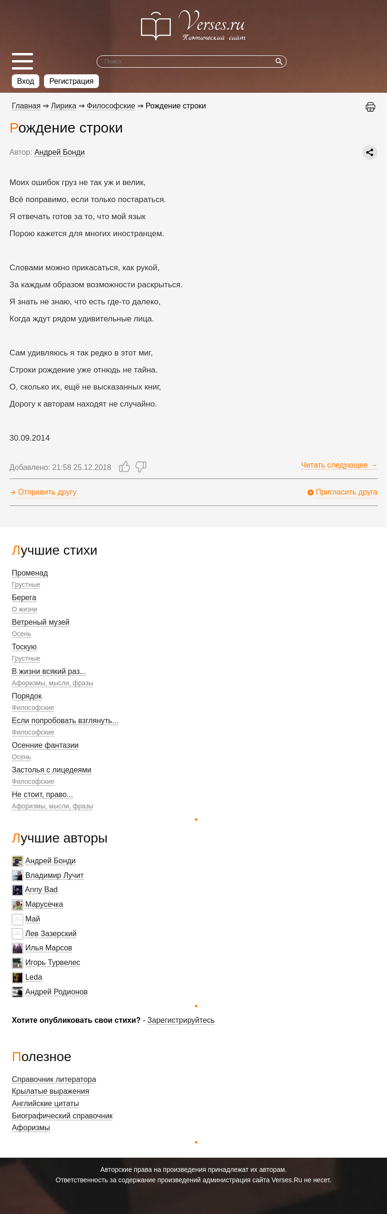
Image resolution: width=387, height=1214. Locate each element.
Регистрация (71, 81)
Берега (24, 598)
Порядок (27, 696)
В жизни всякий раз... (49, 671)
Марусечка (44, 904)
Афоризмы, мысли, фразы (52, 683)
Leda (33, 977)
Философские (33, 707)
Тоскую (24, 647)
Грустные (26, 584)
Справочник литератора (54, 1079)
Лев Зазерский (51, 934)
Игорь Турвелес (52, 962)
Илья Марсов (48, 948)
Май (32, 919)
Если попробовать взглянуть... (65, 721)
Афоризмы (31, 1128)
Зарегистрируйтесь (181, 1020)
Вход (25, 81)
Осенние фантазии (45, 745)
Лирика (64, 106)
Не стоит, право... (42, 794)
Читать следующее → (339, 465)
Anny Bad (41, 890)
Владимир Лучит (54, 875)
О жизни (24, 609)
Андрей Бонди (50, 861)
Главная (26, 106)
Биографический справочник (62, 1116)
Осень (21, 634)
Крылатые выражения (50, 1091)
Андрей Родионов (56, 992)
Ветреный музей (41, 622)
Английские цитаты (45, 1103)
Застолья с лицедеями (51, 770)
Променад (30, 573)
